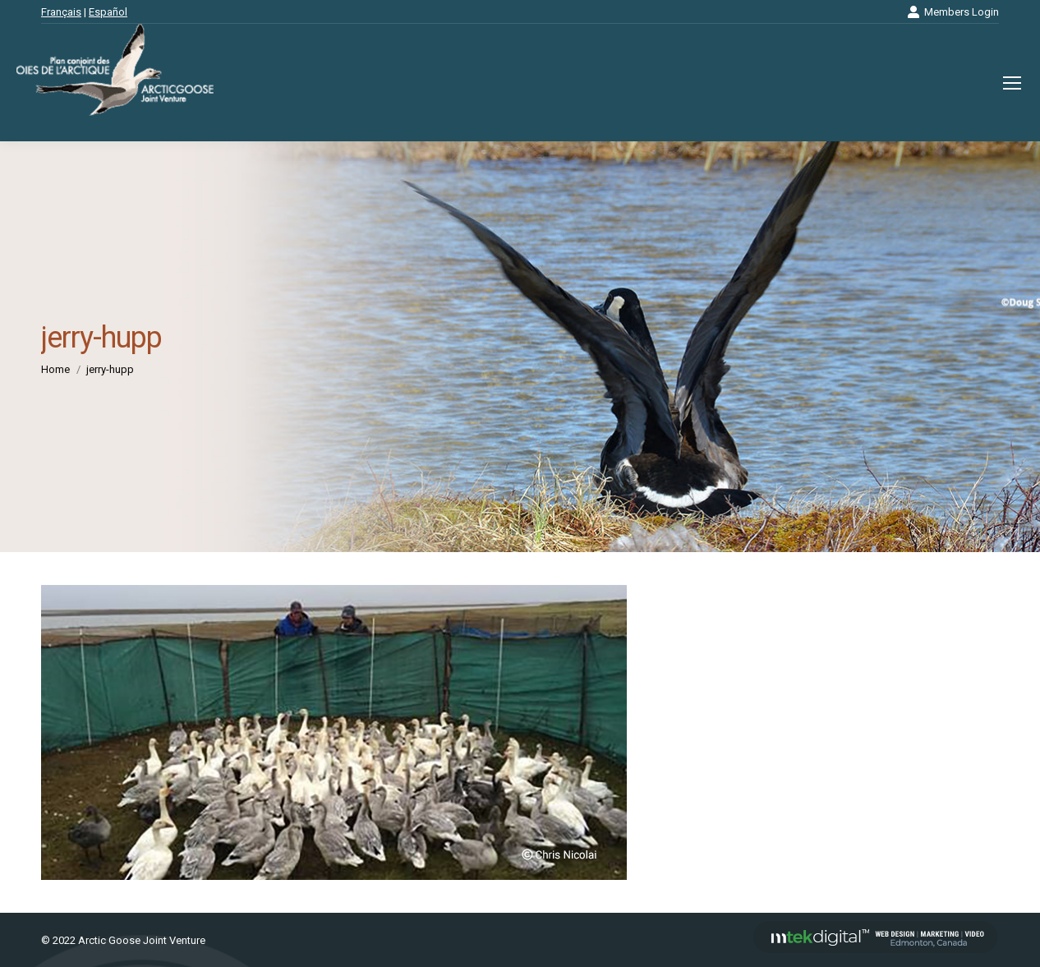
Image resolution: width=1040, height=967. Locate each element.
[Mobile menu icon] (1012, 82)
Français (61, 12)
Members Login (953, 12)
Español (108, 12)
